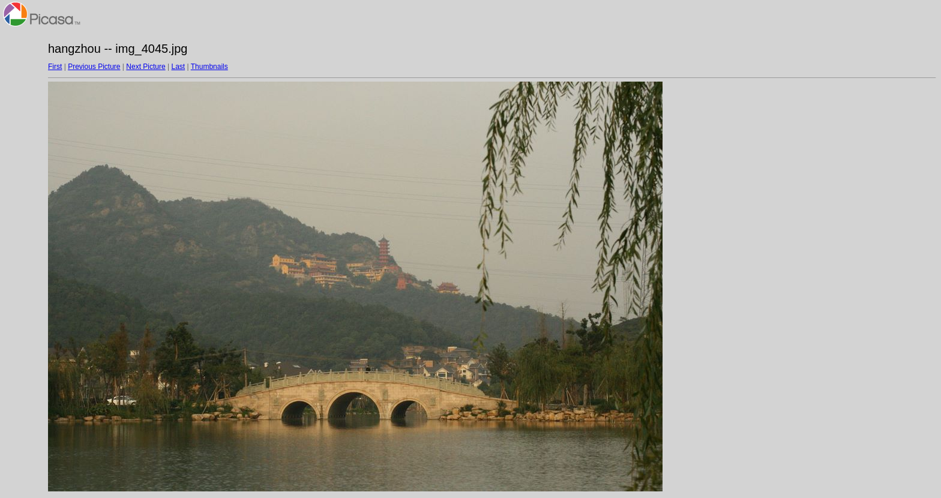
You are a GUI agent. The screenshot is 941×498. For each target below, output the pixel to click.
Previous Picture (94, 66)
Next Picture (145, 66)
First (55, 66)
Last (178, 66)
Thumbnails (209, 66)
